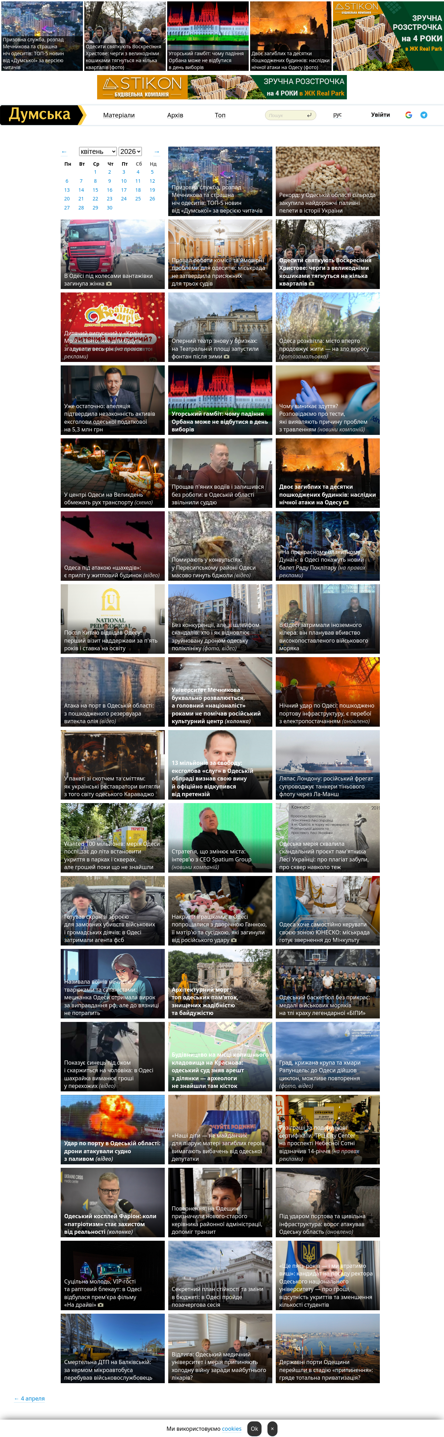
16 (109, 190)
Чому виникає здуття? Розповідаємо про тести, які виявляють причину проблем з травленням (323, 417)
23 (109, 198)
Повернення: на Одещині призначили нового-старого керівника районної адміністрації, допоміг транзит (217, 1220)
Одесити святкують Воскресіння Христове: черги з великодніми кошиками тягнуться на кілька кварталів (325, 271)
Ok (254, 1428)
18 (138, 190)
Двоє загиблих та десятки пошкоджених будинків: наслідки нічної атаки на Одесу (327, 494)
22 (95, 198)
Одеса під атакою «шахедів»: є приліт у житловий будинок (112, 571)
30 (109, 207)
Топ (220, 115)
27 (67, 207)
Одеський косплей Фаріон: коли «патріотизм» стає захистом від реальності (110, 1224)
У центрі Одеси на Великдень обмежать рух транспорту (108, 498)
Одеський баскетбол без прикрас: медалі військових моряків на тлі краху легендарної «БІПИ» (324, 1005)
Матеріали (119, 115)
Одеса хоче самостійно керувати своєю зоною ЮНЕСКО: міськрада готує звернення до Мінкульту (324, 932)
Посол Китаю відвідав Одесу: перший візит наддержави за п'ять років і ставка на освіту (110, 640)
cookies (231, 1428)
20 (67, 198)
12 (152, 180)
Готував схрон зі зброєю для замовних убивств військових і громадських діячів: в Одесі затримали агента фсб (109, 928)
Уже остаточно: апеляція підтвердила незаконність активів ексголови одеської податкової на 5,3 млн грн (109, 417)
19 (152, 190)
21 (81, 198)
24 (124, 198)
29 (95, 207)
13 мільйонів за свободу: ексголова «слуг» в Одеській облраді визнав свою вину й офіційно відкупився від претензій (213, 778)
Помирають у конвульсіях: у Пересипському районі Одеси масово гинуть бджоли (214, 567)
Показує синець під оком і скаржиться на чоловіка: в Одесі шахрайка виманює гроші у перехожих (108, 1074)
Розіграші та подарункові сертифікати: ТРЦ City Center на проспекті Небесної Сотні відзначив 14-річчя (319, 1143)
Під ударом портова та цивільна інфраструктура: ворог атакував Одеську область (322, 1224)
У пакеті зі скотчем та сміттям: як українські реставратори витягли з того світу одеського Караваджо (112, 786)
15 (95, 190)
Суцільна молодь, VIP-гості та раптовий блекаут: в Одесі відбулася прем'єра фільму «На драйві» (103, 1293)
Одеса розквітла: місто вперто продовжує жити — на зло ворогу (324, 348)
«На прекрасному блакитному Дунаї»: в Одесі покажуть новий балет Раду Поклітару (322, 563)
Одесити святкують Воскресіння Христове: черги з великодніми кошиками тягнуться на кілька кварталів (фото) (123, 57)
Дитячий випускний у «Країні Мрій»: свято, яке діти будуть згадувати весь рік (103, 344)
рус (337, 114)
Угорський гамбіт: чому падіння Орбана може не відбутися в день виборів (206, 60)
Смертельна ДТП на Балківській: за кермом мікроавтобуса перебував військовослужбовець (108, 1369)
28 (81, 207)
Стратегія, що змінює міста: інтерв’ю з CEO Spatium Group (211, 859)
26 (152, 198)
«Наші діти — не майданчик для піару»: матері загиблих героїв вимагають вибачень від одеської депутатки (218, 1147)
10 (124, 180)
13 (67, 190)
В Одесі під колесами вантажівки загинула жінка (108, 279)
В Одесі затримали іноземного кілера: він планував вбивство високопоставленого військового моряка (323, 636)
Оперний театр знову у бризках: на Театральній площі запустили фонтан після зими (215, 348)
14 (81, 190)
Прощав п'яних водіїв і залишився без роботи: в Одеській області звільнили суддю (218, 494)
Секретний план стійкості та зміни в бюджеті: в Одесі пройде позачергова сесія (217, 1296)
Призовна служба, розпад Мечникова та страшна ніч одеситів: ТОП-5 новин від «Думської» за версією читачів (33, 53)
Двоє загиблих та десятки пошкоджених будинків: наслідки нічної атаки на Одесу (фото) (290, 60)
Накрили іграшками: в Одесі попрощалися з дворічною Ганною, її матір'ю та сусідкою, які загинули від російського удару (219, 928)
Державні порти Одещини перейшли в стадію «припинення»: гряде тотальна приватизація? (326, 1369)
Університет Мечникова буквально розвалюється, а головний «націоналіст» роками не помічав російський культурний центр (216, 705)
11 (138, 180)
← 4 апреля (29, 1398)
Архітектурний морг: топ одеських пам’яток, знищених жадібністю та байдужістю (205, 1001)
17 (124, 190)
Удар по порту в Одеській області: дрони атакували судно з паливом (112, 1151)
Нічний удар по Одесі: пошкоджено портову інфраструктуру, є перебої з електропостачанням (326, 713)
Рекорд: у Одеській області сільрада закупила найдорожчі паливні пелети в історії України (327, 202)
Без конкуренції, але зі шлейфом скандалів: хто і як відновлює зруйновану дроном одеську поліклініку (215, 636)
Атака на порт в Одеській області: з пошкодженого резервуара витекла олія (109, 713)
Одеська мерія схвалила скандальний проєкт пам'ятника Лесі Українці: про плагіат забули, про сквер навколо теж (324, 855)
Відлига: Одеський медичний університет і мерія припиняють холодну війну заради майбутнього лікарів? (219, 1366)
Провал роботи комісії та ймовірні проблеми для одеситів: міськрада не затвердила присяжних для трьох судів (218, 271)
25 (138, 198)
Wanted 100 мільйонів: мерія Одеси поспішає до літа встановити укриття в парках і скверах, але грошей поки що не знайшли (112, 855)
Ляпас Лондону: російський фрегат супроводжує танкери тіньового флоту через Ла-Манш (326, 786)
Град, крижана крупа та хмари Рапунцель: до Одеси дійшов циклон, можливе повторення (320, 1074)
